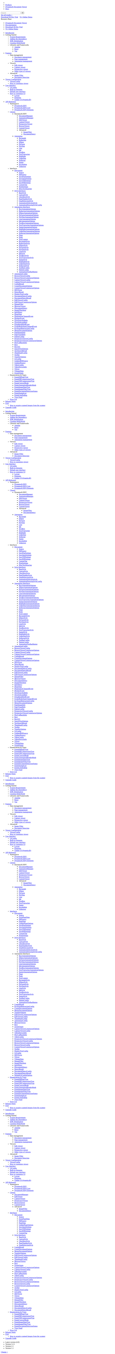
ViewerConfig (15, 81)
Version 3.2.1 (10, 1344)
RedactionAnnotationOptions (29, 211)
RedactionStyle (24, 243)
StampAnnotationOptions (28, 227)
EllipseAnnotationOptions (28, 213)
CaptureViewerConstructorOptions (26, 282)
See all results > (6, 15)
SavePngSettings (25, 177)
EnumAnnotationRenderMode (25, 385)
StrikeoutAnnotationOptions (29, 233)
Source (21, 172)
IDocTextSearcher (25, 189)
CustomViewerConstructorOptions (26, 288)
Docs (7, 9)
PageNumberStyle (25, 199)
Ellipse (21, 142)
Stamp (21, 162)
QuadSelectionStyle (26, 201)
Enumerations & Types (18, 375)
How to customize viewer (19, 83)
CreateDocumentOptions (23, 286)
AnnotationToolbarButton (28, 272)
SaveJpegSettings (25, 179)
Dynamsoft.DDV (20, 106)
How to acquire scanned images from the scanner (27, 405)
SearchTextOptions (21, 349)
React (16, 49)
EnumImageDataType (22, 387)
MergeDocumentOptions (23, 330)
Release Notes (10, 401)
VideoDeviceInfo (20, 367)
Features (8, 53)
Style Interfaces (20, 191)
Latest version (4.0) (12, 1342)
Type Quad (18, 397)
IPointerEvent (19, 318)
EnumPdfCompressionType (24, 379)
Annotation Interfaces (22, 207)
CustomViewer (24, 128)
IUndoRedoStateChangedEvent (25, 326)
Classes (12, 112)
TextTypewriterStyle (26, 258)
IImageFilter (18, 304)
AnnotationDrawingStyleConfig (30, 205)
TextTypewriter (24, 154)
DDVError (18, 290)
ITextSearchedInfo (21, 320)
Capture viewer (19, 67)
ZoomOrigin (18, 373)
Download (9, 17)
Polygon (22, 144)
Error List (13, 399)
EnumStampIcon (20, 393)
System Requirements (18, 37)
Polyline (22, 146)
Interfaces (13, 168)
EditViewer (23, 120)
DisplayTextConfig (21, 294)
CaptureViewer (24, 122)
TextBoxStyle (24, 256)
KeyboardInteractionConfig (24, 328)
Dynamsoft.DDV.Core (22, 108)
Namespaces (14, 104)
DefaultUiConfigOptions (23, 1075)
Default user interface (17, 91)
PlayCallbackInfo (20, 343)
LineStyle (22, 251)
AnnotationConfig (20, 274)
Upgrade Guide (10, 407)
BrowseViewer (24, 126)
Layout (16, 96)
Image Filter (18, 75)
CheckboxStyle (24, 197)
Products (8, 5)
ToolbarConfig (24, 268)
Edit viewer (18, 65)
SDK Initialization (16, 41)
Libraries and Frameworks (19, 45)
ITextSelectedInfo (20, 322)
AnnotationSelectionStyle (28, 203)
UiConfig (13, 87)
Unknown (22, 166)
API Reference (10, 102)
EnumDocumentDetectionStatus (26, 391)
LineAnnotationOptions (27, 219)
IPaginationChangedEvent (23, 316)
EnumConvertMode (21, 383)
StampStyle (23, 260)
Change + (4, 1352)
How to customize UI (17, 94)
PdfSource (22, 175)
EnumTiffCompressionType (24, 381)
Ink (20, 150)
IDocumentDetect (20, 308)
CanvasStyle (23, 195)
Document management (22, 57)
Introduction (9, 33)
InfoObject (18, 312)
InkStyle (22, 253)
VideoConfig (19, 365)
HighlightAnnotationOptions (29, 229)
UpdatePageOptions (26, 923)
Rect (16, 345)
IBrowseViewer (20, 306)
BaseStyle (22, 193)
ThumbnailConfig (20, 353)
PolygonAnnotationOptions (29, 215)
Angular (17, 47)
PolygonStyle (24, 247)
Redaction (22, 140)
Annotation (18, 136)
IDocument (18, 170)
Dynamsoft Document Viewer (16, 7)
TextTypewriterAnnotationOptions (31, 225)
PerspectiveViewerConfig (23, 339)
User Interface (10, 85)
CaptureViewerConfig (22, 280)
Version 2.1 (9, 1346)
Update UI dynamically (22, 100)
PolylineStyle (24, 249)
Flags (21, 235)
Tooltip (17, 355)
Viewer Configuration (13, 79)
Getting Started (10, 35)
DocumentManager (26, 116)
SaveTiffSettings (25, 181)
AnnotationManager (26, 118)
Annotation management (23, 61)
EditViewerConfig (21, 300)
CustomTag (23, 185)
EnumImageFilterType (22, 389)
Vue (15, 51)
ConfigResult (19, 284)
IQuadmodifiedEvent (22, 324)
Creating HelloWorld (17, 43)
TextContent (23, 239)
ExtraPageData (24, 917)
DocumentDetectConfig (23, 296)
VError (16, 369)
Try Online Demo (26, 17)
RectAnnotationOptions (27, 209)
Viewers (13, 63)
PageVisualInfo (19, 334)
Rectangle (22, 138)
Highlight (22, 156)
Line (20, 148)
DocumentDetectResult (22, 298)
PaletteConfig (24, 270)
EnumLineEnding (20, 395)
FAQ (7, 403)
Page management (21, 59)
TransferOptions (20, 357)
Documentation (11, 25)
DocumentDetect (29, 134)
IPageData (18, 314)
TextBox (22, 152)
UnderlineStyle (24, 264)
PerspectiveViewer (25, 124)
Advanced (13, 73)
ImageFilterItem (20, 310)
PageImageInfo (19, 332)
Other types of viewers (22, 71)
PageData (22, 921)
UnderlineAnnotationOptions (29, 231)
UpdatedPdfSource (21, 361)
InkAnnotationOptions (27, 221)
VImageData (19, 371)
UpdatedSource (19, 363)
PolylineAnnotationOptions (29, 217)
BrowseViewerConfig (22, 276)
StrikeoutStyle (24, 266)
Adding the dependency (18, 39)
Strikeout (22, 160)
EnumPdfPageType (21, 377)
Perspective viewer (21, 69)
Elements (17, 98)
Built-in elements (16, 89)
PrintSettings (23, 187)
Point (21, 237)
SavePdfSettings (25, 183)
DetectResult (19, 292)
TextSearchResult (20, 351)
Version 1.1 (9, 1348)
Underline (22, 158)
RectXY (17, 347)
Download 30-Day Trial (14, 27)
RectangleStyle (24, 241)
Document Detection (21, 77)
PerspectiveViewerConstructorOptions (28, 341)
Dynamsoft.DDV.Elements (24, 110)
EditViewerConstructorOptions (25, 302)
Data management (16, 55)
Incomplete (23, 164)
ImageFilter (27, 132)
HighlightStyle (24, 262)
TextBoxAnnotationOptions (29, 223)
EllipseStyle (23, 245)
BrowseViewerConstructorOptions (26, 278)
